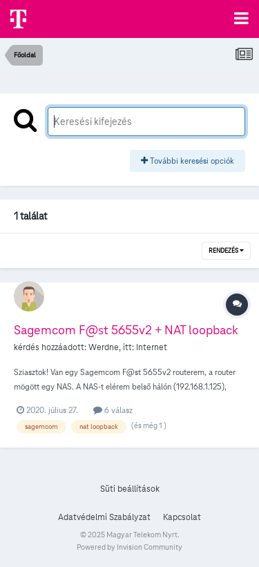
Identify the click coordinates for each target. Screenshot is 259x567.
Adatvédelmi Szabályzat (104, 517)
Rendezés (226, 251)
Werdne (103, 347)
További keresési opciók (187, 160)
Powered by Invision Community (129, 547)
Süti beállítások (130, 488)
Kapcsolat (182, 517)
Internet (151, 347)
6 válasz (113, 410)
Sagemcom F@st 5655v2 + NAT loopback (126, 330)
